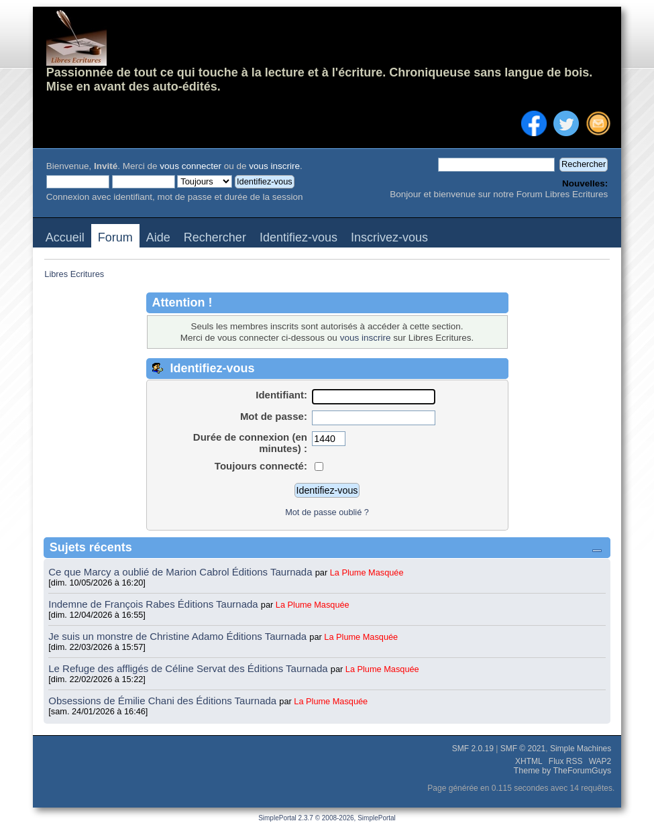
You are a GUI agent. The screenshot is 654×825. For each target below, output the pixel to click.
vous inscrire (274, 166)
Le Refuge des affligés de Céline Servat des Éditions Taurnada (189, 668)
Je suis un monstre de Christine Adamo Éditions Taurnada (178, 636)
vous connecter (190, 166)
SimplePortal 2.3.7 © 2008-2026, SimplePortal (327, 818)
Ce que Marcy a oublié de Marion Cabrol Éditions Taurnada (181, 572)
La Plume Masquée (367, 572)
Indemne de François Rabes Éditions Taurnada (154, 604)
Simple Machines (580, 748)
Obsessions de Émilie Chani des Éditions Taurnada (163, 700)
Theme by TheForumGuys (563, 770)
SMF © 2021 (523, 748)
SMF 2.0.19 (473, 748)
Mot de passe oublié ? (327, 512)
